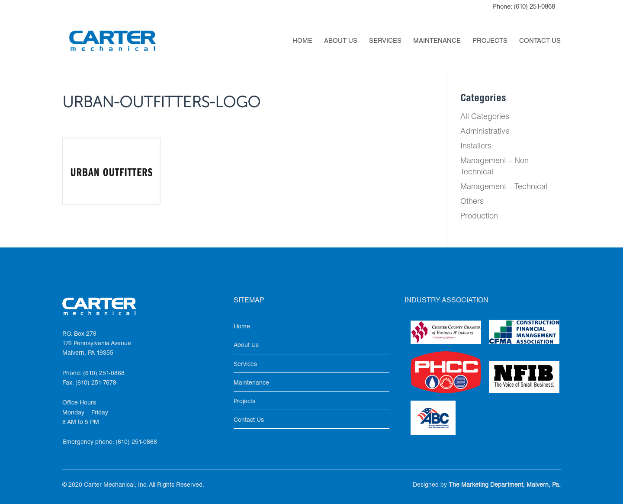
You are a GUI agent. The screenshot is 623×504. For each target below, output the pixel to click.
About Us (340, 42)
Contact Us (540, 42)
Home (302, 42)
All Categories (484, 117)
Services (385, 42)
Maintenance (437, 42)
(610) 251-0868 (534, 7)
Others (472, 202)
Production (479, 217)
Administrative (485, 132)
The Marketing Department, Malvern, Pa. (505, 485)
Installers (475, 147)
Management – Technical (503, 187)
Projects (489, 42)
